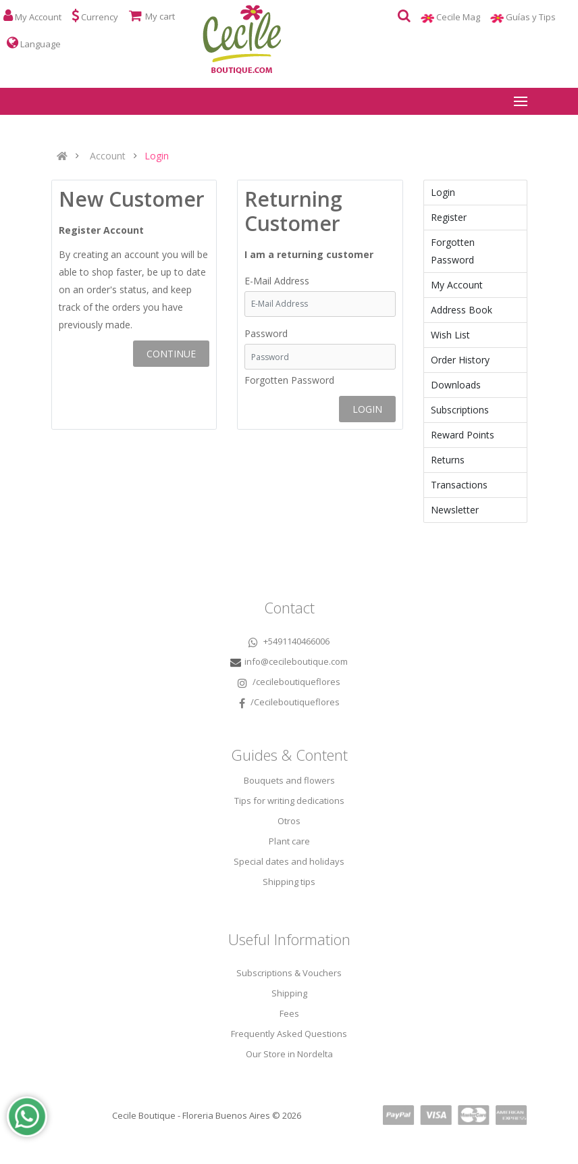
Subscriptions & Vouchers (289, 973)
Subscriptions (460, 409)
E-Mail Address (276, 280)
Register (449, 217)
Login (156, 156)
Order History (460, 359)
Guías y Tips (536, 17)
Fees (289, 1013)
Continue (171, 353)
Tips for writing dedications (289, 800)
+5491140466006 (289, 641)
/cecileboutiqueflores (289, 682)
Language (34, 43)
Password (266, 333)
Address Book (461, 309)
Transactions (459, 484)
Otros (289, 821)
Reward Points (462, 434)
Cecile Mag (463, 17)
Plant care (289, 841)
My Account (457, 284)
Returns (448, 459)
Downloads (456, 384)
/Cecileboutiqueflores (289, 702)
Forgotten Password (289, 380)
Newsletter (455, 509)
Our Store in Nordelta (289, 1054)
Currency (95, 16)
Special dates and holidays (289, 861)
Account (108, 156)
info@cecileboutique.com (296, 661)
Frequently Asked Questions (289, 1034)
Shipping (289, 993)
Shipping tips (289, 882)
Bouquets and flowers (289, 780)
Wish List (450, 334)
